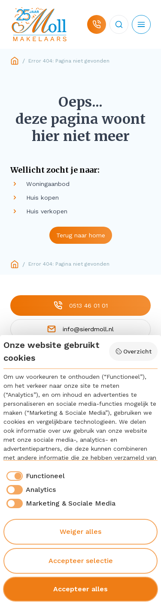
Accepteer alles (80, 589)
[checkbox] (34, 476)
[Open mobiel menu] (141, 24)
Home (14, 61)
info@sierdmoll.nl (80, 328)
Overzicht (133, 351)
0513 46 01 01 (81, 305)
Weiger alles (80, 531)
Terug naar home (80, 235)
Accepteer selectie (81, 561)
